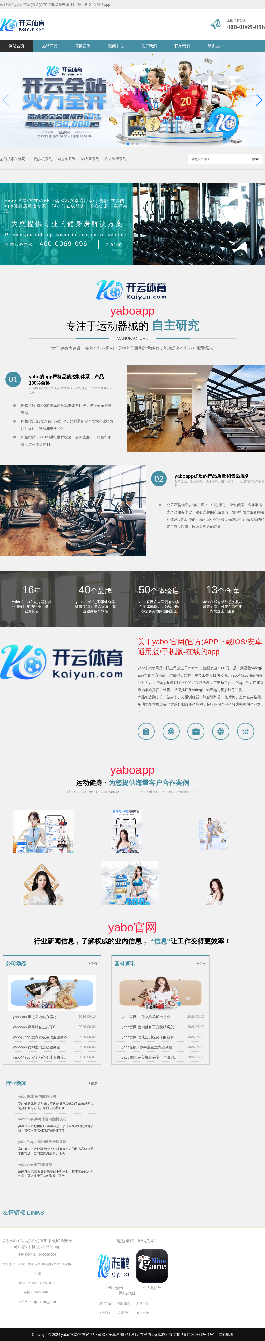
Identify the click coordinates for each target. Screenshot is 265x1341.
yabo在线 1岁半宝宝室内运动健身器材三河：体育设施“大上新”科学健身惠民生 (150, 1047)
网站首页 (16, 46)
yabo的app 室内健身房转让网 (42, 1142)
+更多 (93, 963)
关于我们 (149, 46)
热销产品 (49, 46)
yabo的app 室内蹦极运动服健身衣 (40, 1037)
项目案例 (83, 46)
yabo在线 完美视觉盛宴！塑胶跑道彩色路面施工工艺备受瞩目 (150, 1057)
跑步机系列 (43, 159)
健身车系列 (66, 159)
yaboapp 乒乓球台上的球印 (35, 1027)
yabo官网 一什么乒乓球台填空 (146, 1017)
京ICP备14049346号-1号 (193, 1334)
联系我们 (182, 46)
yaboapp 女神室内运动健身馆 (37, 1047)
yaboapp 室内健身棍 (35, 1164)
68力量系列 (90, 159)
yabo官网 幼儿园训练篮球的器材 (148, 1037)
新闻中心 (116, 46)
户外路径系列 (115, 159)
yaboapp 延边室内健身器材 (35, 1017)
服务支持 (215, 46)
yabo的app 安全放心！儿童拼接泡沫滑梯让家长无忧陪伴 (41, 1057)
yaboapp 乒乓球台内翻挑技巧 (42, 1119)
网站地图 (226, 1334)
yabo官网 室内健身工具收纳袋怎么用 (150, 1027)
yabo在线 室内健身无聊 (37, 1096)
